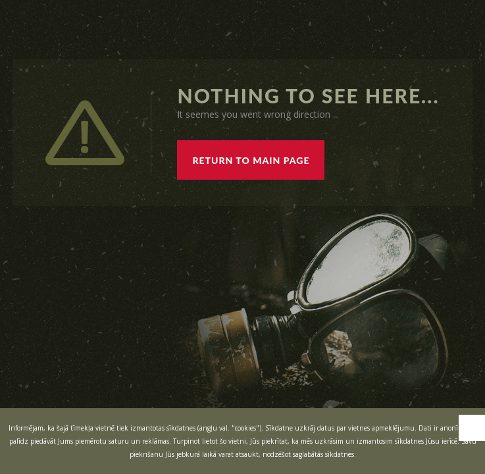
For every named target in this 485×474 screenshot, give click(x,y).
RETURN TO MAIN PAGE (250, 160)
